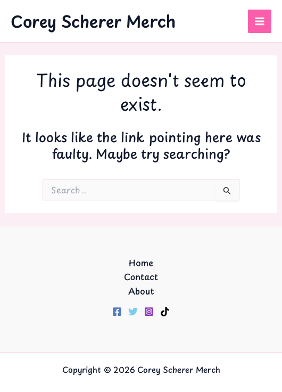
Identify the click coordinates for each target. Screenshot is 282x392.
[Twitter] (133, 311)
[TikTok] (165, 311)
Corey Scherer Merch (93, 21)
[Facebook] (117, 311)
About (141, 290)
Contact (141, 276)
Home (141, 262)
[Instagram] (149, 311)
